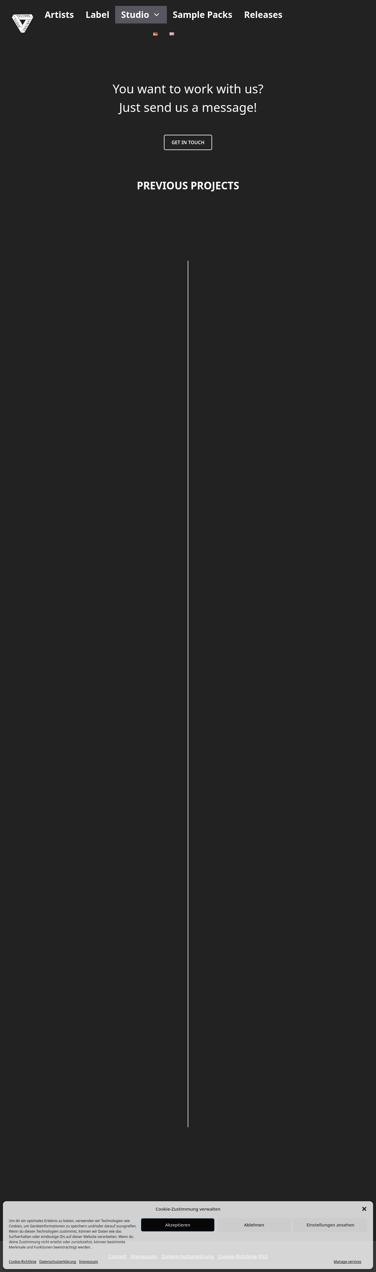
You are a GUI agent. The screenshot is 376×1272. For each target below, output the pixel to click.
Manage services (347, 1261)
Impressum (88, 1261)
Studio (144, 14)
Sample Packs (202, 15)
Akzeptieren (177, 1225)
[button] (364, 1209)
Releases (263, 15)
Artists (59, 15)
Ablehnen (254, 1225)
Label (98, 15)
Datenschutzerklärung (57, 1261)
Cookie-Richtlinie (22, 1261)
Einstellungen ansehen (331, 1225)
